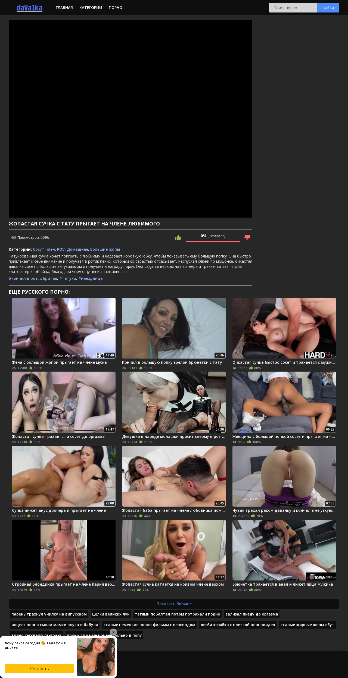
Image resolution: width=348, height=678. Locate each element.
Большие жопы (105, 249)
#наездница (90, 278)
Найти (328, 7)
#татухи (67, 278)
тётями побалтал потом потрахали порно (177, 614)
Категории (90, 7)
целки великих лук (110, 614)
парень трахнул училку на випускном (49, 614)
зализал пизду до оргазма (252, 614)
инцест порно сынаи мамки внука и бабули (54, 624)
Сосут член (44, 249)
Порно (115, 7)
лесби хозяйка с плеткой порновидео (238, 624)
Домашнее (77, 249)
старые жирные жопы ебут (307, 624)
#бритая (48, 278)
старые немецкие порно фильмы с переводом (149, 624)
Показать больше (174, 603)
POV (61, 249)
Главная (64, 7)
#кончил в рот (23, 278)
